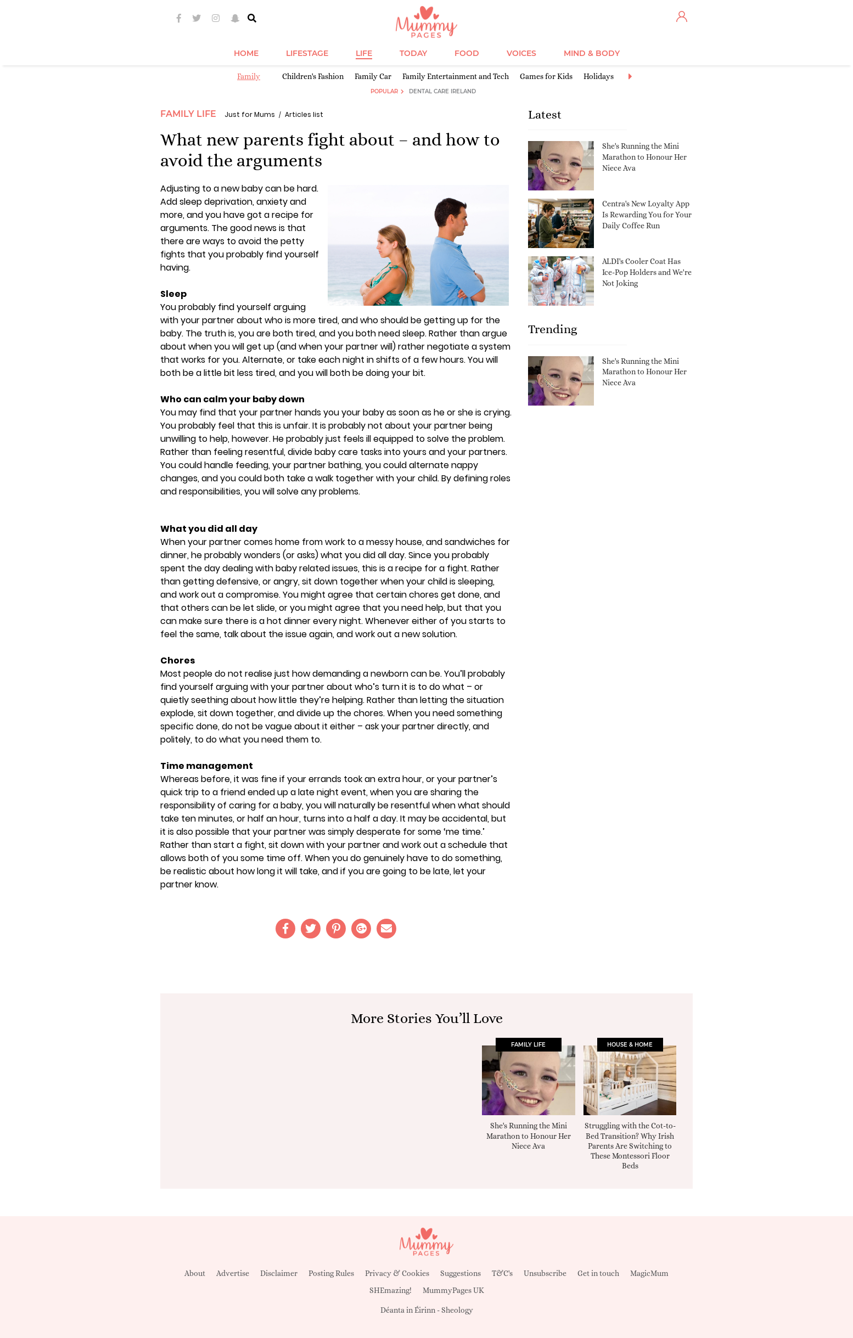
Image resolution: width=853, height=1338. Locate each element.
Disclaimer (279, 1273)
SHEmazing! (390, 1290)
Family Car (373, 76)
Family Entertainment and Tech (455, 76)
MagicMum (649, 1273)
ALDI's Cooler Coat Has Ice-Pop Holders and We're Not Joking (647, 272)
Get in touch (598, 1273)
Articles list (304, 114)
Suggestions (460, 1273)
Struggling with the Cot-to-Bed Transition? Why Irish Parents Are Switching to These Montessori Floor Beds (630, 1145)
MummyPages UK (453, 1290)
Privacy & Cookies (397, 1273)
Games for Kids (546, 76)
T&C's (502, 1273)
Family (248, 76)
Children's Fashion (313, 76)
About (194, 1273)
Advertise (232, 1273)
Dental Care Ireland (442, 91)
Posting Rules (331, 1273)
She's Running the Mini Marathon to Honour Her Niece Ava (644, 157)
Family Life (188, 114)
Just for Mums (250, 114)
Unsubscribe (545, 1273)
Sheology (457, 1310)
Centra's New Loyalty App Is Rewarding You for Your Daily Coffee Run (647, 214)
